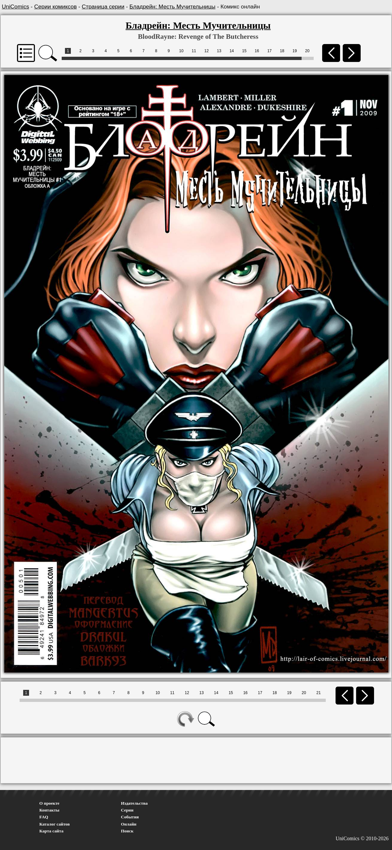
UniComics (15, 6)
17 (269, 51)
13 (219, 51)
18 (282, 51)
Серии (127, 810)
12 (206, 51)
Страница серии (103, 6)
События (130, 816)
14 (231, 51)
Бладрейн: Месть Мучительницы (172, 6)
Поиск (127, 830)
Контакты (49, 810)
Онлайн (129, 824)
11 (194, 51)
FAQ (43, 816)
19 (294, 51)
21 (318, 693)
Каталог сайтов (54, 824)
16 (257, 51)
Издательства (134, 803)
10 (181, 51)
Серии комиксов (55, 6)
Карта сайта (51, 830)
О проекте (49, 803)
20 (307, 51)
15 (244, 51)
